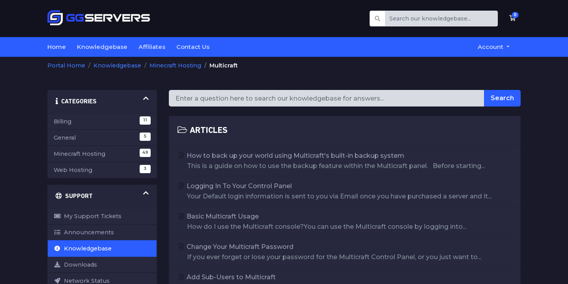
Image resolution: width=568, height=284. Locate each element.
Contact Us (192, 46)
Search (502, 98)
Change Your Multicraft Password (345, 252)
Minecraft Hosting (175, 65)
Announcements (84, 232)
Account (491, 46)
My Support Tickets (87, 216)
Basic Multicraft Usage (345, 222)
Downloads (75, 264)
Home (56, 46)
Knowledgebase (102, 46)
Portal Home (66, 65)
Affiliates (151, 46)
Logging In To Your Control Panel (345, 192)
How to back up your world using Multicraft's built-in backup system (345, 161)
